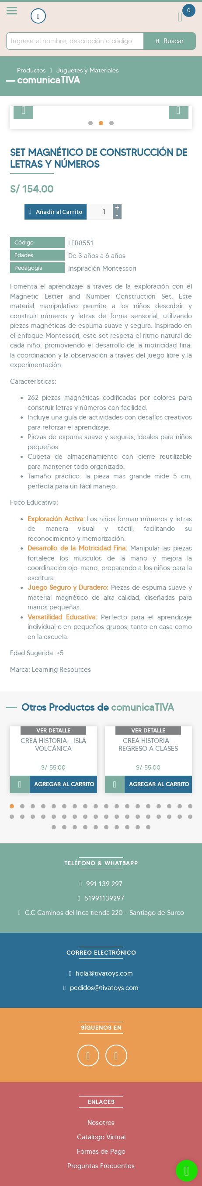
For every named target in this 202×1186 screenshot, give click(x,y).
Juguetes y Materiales (87, 70)
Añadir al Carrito (56, 211)
